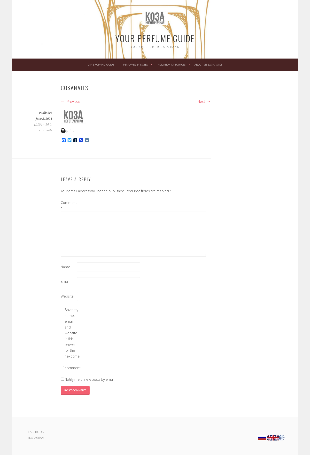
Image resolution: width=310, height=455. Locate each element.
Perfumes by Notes (135, 64)
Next (204, 101)
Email (65, 281)
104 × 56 (43, 124)
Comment (68, 205)
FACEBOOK (36, 432)
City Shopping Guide (101, 64)
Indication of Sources (171, 64)
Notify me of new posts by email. (90, 379)
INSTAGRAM (36, 437)
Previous (70, 101)
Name (65, 266)
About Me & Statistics (208, 64)
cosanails (45, 130)
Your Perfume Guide (155, 38)
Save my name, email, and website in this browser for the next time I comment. (72, 338)
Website (67, 296)
